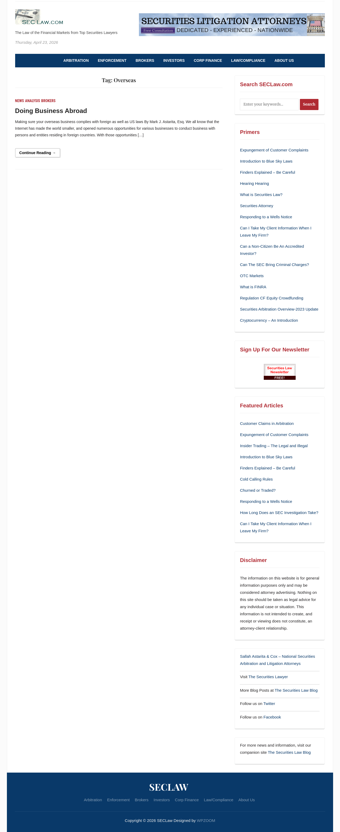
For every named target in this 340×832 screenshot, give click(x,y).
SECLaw (168, 786)
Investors (174, 60)
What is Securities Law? (261, 194)
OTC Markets (252, 275)
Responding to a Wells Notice (266, 217)
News (19, 101)
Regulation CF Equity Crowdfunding (271, 298)
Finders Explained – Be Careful (267, 172)
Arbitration (76, 60)
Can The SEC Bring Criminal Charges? (274, 264)
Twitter (269, 703)
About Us (284, 60)
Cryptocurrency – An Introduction (269, 320)
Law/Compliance (248, 60)
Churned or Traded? (257, 490)
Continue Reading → (37, 153)
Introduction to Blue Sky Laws (266, 161)
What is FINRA (253, 287)
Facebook (272, 717)
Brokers (144, 60)
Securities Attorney (256, 205)
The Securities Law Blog (296, 690)
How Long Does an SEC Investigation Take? (279, 512)
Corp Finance (208, 60)
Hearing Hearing (255, 183)
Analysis (32, 101)
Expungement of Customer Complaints (274, 150)
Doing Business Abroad (51, 110)
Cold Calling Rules (256, 479)
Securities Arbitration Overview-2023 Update (279, 309)
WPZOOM (206, 820)
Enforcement (112, 60)
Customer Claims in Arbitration (267, 423)
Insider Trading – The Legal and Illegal (274, 445)
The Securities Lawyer (268, 676)
